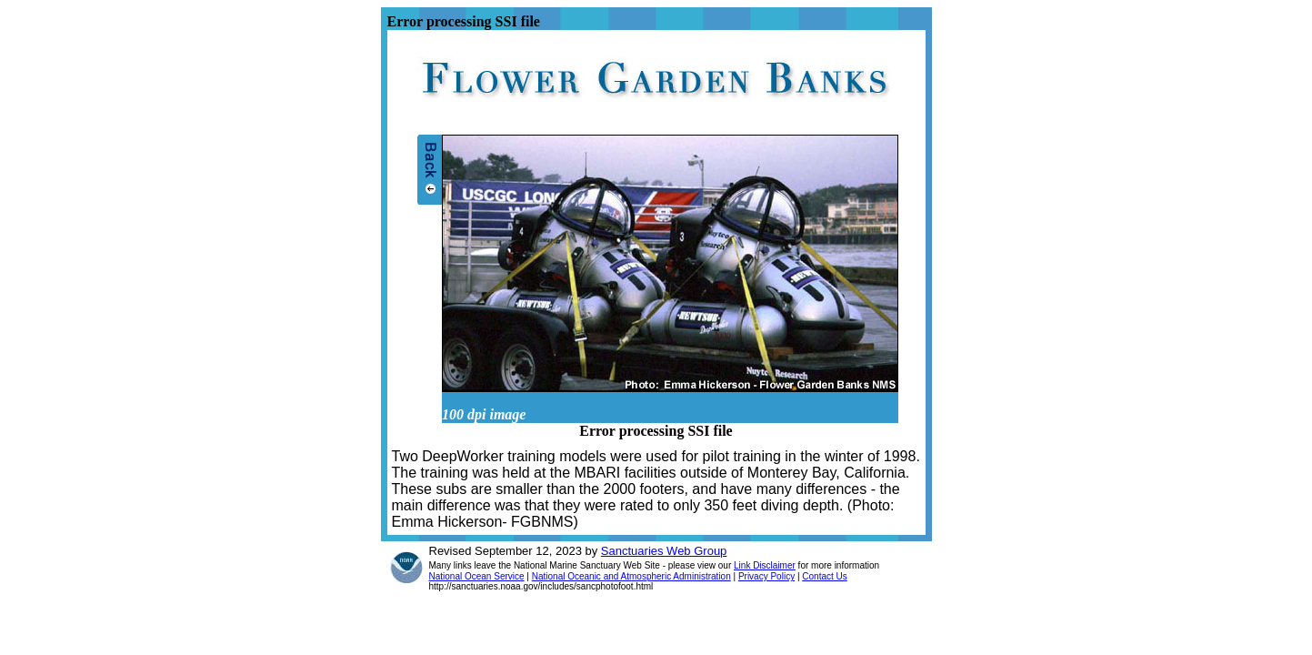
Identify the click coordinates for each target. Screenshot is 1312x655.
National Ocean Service (477, 576)
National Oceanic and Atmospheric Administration (631, 576)
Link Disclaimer (765, 565)
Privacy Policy (766, 576)
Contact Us (824, 576)
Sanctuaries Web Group (664, 551)
